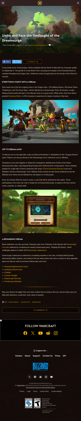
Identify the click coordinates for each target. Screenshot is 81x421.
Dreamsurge (36, 302)
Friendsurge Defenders (13, 281)
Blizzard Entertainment (39, 45)
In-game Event (25, 302)
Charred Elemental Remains (53, 169)
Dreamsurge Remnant (12, 278)
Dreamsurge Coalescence (37, 250)
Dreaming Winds (14, 96)
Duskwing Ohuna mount (13, 269)
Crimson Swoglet (10, 275)
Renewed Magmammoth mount (16, 266)
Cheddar (7, 272)
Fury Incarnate (13, 302)
